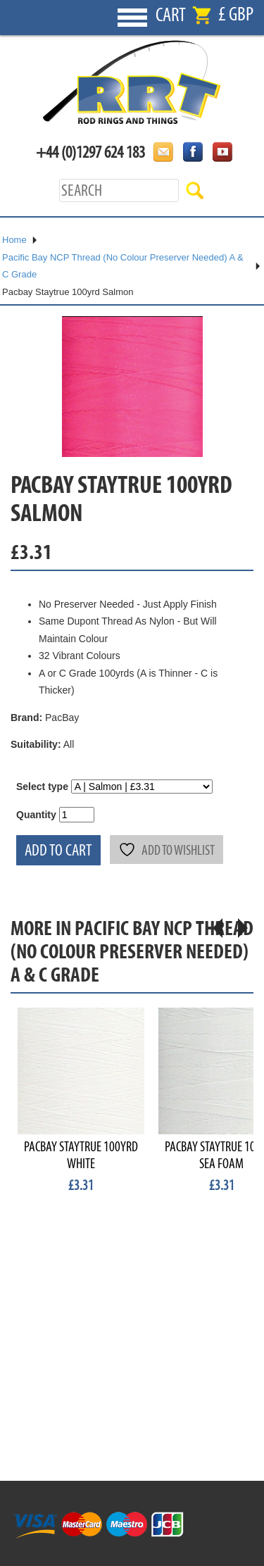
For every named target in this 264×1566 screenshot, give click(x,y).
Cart (171, 15)
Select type (42, 786)
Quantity (36, 814)
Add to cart (58, 850)
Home (14, 239)
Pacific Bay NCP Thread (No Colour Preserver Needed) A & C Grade (123, 266)
